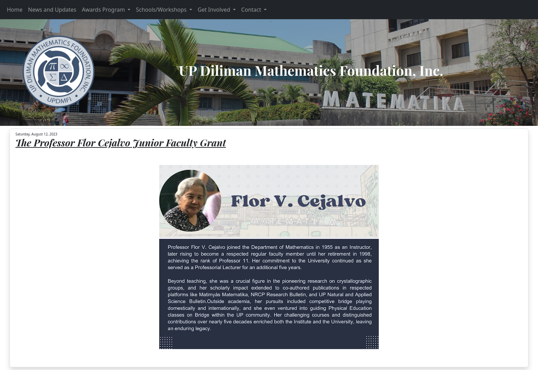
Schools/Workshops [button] (162, 9)
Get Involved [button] (215, 9)
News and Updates (52, 9)
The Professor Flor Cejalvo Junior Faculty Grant (120, 142)
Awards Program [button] (104, 9)
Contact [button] (251, 9)
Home (15, 9)
